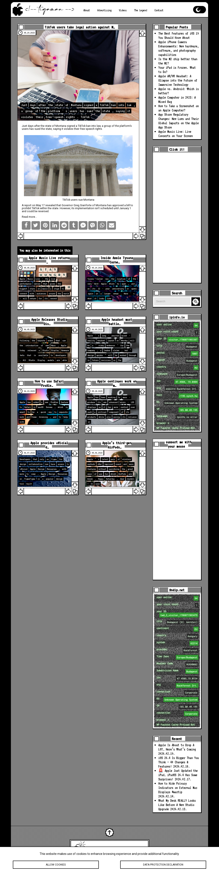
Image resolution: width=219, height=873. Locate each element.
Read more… (29, 216)
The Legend (140, 10)
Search (196, 301)
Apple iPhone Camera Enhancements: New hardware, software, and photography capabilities (178, 48)
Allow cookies (55, 866)
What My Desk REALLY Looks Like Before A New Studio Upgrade (177, 805)
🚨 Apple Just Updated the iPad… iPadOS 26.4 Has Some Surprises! (178, 775)
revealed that (53, 205)
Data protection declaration (163, 866)
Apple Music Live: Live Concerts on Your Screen (175, 134)
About (86, 10)
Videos (123, 10)
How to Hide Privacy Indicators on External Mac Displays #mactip (177, 787)
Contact (158, 10)
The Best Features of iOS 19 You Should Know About (178, 35)
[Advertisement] (177, 218)
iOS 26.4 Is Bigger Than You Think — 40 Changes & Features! (178, 762)
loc (177, 381)
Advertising (104, 10)
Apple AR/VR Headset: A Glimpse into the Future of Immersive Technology (177, 80)
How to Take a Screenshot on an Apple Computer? (178, 108)
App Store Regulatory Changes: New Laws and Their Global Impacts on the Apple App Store (178, 120)
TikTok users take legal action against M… (80, 27)
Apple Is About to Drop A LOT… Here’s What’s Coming (177, 747)
